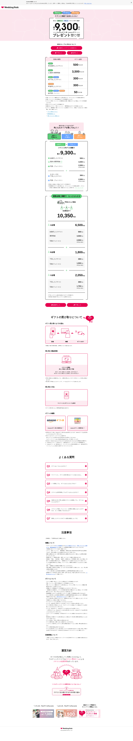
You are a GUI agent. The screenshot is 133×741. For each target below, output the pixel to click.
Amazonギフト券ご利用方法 (55, 428)
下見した (58, 53)
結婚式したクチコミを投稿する (66, 48)
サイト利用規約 (59, 546)
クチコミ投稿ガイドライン (52, 111)
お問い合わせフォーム (61, 597)
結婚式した (55, 306)
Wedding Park (66, 729)
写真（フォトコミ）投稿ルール (53, 115)
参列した (74, 53)
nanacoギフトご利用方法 (77, 428)
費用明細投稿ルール (51, 113)
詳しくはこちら (88, 3)
